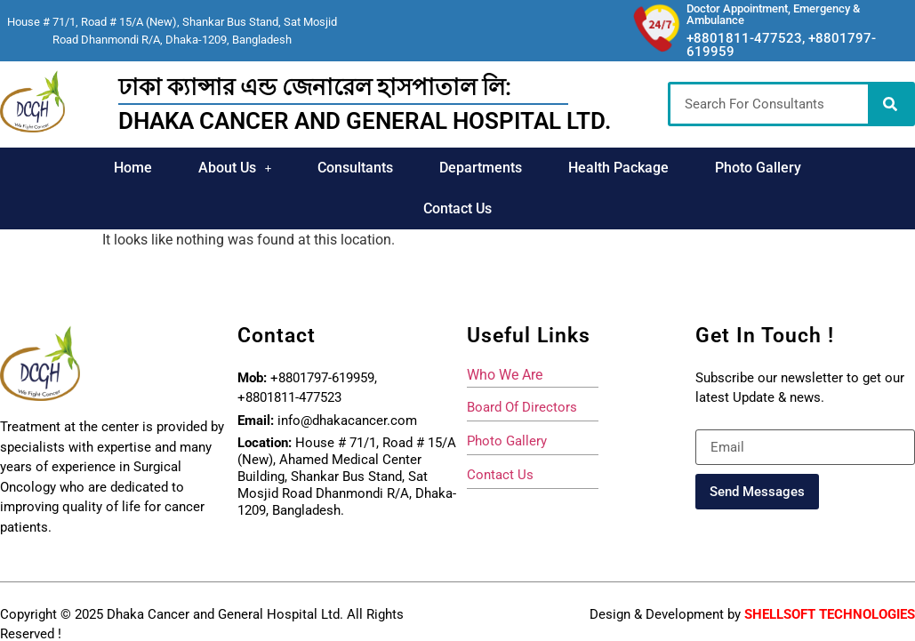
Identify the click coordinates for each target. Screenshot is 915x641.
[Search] (890, 104)
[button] (235, 168)
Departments (480, 167)
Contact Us (457, 208)
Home (133, 167)
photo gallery (507, 441)
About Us (235, 167)
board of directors (522, 407)
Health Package (618, 167)
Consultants (355, 167)
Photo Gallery (758, 167)
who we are (504, 374)
